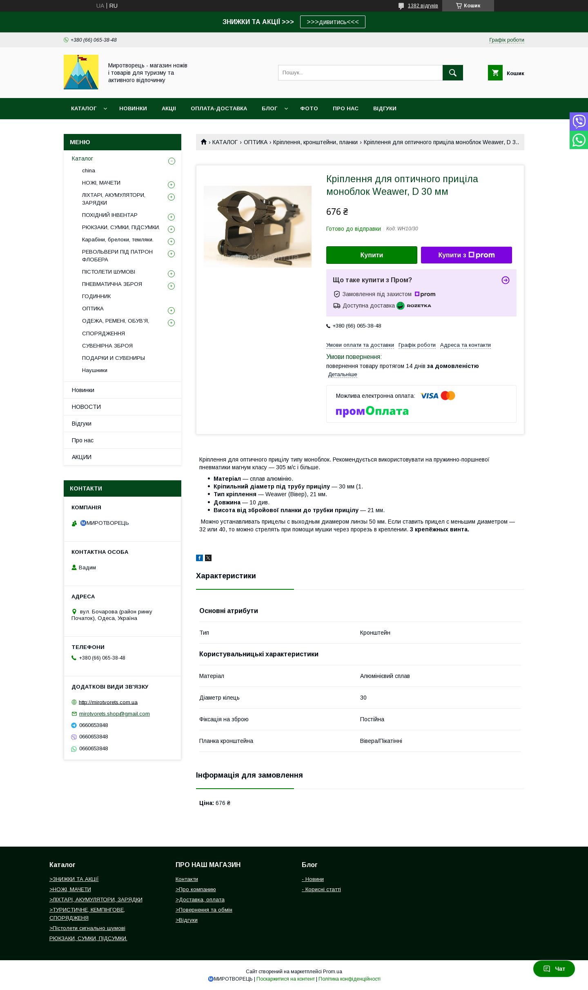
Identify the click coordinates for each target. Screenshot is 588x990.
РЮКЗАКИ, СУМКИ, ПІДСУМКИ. (121, 227)
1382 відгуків (423, 6)
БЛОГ (269, 108)
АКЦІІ (169, 108)
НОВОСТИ (86, 407)
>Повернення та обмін (204, 910)
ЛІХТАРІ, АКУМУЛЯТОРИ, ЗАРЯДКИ (113, 198)
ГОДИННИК (96, 296)
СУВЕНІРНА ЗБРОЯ (107, 346)
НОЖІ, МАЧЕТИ (101, 183)
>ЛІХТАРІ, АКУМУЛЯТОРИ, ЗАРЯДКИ (96, 899)
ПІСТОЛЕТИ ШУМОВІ (108, 272)
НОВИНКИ (133, 108)
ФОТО (309, 108)
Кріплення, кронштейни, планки (315, 142)
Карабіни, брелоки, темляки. (118, 239)
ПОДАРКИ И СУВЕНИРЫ (113, 358)
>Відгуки (187, 920)
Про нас (83, 440)
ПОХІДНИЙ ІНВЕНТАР (110, 215)
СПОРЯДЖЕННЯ (103, 333)
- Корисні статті (321, 889)
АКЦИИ (81, 457)
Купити (372, 255)
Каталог (83, 108)
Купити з (466, 255)
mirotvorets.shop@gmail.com (114, 714)
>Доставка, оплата (200, 899)
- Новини (313, 879)
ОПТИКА (255, 142)
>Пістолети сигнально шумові (87, 928)
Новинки (83, 390)
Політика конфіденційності (349, 979)
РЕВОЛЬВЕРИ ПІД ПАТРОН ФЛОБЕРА (117, 255)
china (88, 170)
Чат (554, 968)
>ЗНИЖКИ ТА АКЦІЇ (74, 879)
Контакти (187, 879)
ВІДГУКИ (384, 108)
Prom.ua (332, 971)
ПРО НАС (346, 108)
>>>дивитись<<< (333, 21)
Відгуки (81, 423)
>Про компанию (196, 889)
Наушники (94, 370)
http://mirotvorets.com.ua (108, 702)
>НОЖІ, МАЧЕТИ (70, 889)
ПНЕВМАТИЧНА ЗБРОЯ (112, 284)
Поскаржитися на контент (285, 979)
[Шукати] (453, 72)
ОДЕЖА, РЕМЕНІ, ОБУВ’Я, (115, 321)
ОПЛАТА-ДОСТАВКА (219, 108)
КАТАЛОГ (225, 142)
